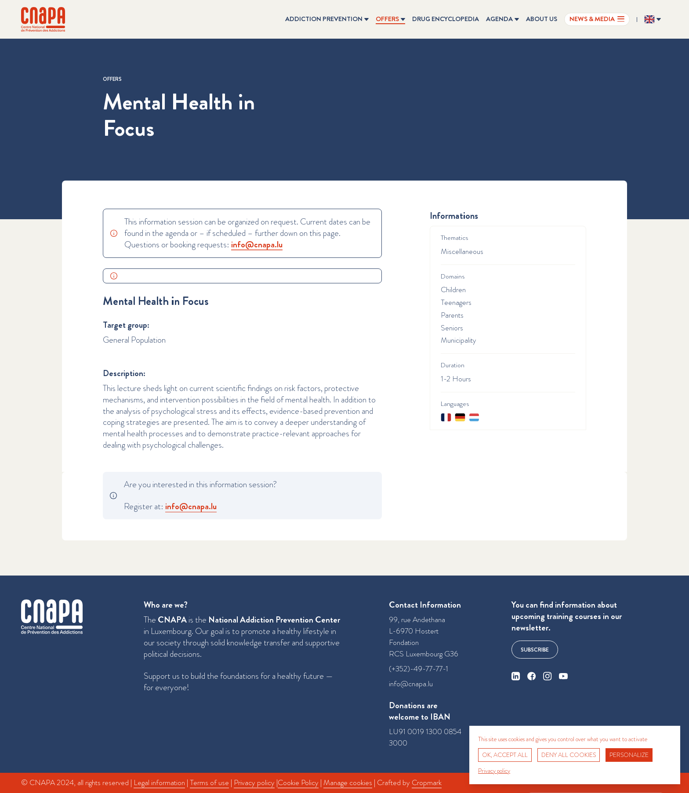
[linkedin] (515, 676)
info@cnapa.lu (411, 683)
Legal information (159, 782)
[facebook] (531, 676)
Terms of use (209, 782)
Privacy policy (254, 782)
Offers (112, 79)
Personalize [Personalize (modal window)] (629, 754)
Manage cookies (347, 782)
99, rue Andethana (417, 619)
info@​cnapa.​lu (257, 244)
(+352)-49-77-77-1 (418, 668)
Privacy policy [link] (494, 770)
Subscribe (535, 649)
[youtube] (563, 676)
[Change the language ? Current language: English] (652, 19)
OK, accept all (505, 754)
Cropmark (427, 782)
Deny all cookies (568, 754)
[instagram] (547, 676)
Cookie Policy (298, 782)
